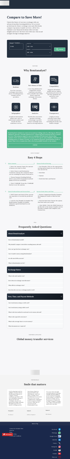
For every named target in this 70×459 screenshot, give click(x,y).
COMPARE (59, 49)
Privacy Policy (13, 434)
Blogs (10, 432)
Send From (29, 43)
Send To (28, 49)
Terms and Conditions (15, 436)
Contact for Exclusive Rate (16, 428)
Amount (11, 43)
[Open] (50, 46)
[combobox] (37, 46)
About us (11, 430)
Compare (35, 145)
